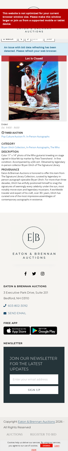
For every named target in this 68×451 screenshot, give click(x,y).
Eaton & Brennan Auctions (36, 421)
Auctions (15, 434)
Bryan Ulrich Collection (13, 147)
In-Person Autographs (37, 147)
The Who (55, 147)
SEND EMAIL (15, 313)
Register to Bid (43, 434)
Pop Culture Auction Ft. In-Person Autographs (25, 136)
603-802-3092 (16, 305)
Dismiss (46, 445)
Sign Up (34, 390)
